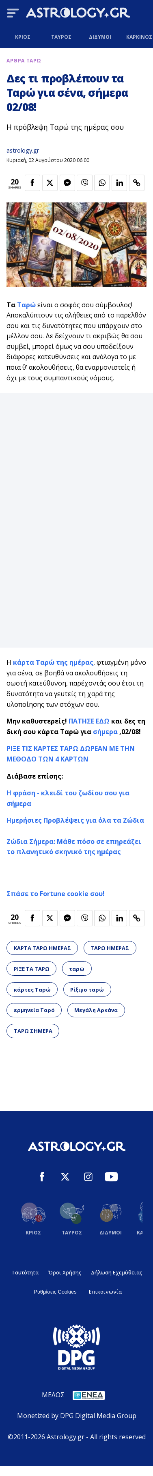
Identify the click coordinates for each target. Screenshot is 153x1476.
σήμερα (105, 731)
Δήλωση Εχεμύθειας (116, 1272)
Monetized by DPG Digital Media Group (76, 1415)
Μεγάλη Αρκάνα (96, 1010)
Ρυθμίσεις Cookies (55, 1292)
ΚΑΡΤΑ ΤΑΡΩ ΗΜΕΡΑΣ (42, 948)
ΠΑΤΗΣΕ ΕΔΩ (89, 721)
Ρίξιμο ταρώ (87, 989)
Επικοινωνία (105, 1291)
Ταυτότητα (25, 1272)
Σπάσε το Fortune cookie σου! (55, 893)
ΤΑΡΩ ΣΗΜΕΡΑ (33, 1030)
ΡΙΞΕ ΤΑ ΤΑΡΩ (32, 968)
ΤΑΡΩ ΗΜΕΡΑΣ (110, 948)
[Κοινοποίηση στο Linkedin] (119, 183)
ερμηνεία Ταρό (34, 1010)
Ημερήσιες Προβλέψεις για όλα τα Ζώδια (75, 820)
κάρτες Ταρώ (32, 989)
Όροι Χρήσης (64, 1272)
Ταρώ (26, 304)
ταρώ (76, 968)
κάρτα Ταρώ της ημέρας (53, 662)
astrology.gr (22, 150)
